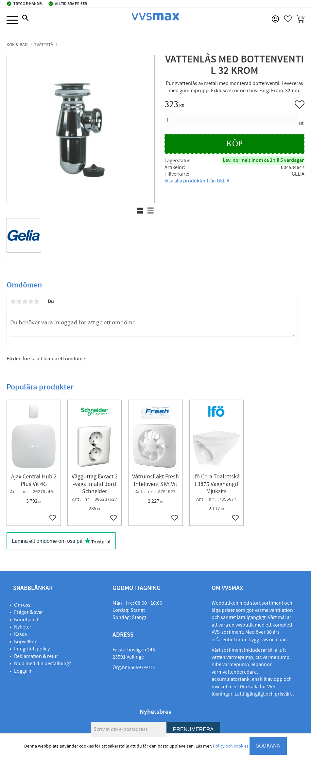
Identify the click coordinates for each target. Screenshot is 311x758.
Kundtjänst (26, 619)
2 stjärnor (19, 301)
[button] (12, 20)
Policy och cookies (231, 746)
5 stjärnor (37, 301)
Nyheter (22, 627)
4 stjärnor (31, 301)
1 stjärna (13, 301)
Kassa (20, 634)
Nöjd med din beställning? (42, 663)
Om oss (22, 605)
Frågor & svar (28, 612)
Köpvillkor (25, 641)
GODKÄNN (268, 745)
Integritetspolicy (32, 649)
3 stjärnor (25, 301)
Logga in (23, 671)
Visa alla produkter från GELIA (197, 181)
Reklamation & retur (36, 656)
